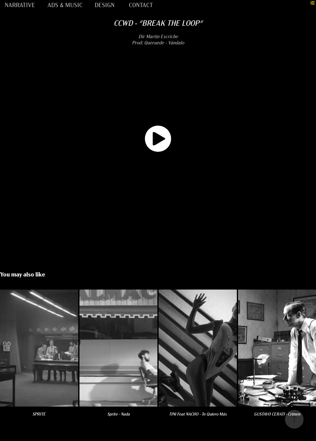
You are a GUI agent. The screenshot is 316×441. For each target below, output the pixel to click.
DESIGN (105, 4)
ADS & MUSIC (65, 4)
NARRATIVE (20, 4)
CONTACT (141, 4)
